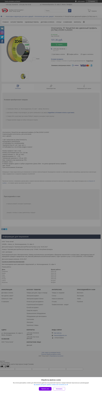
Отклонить (59, 389)
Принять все (45, 389)
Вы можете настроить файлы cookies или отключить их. (50, 384)
